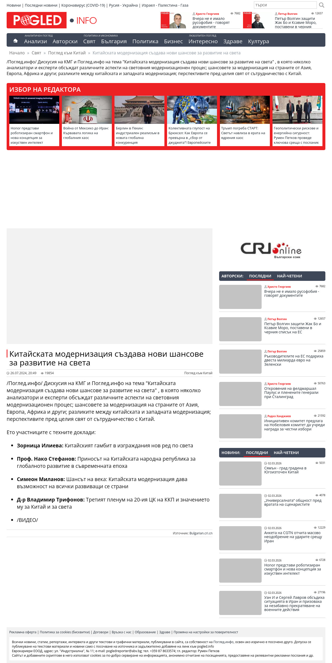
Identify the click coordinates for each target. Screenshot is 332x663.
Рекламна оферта (22, 632)
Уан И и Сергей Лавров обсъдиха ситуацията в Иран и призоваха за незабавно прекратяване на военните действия (294, 603)
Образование (145, 632)
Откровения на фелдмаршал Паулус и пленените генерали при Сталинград (291, 392)
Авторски (65, 41)
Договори (100, 632)
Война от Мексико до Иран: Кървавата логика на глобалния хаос (86, 133)
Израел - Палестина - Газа (165, 5)
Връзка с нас (121, 632)
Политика (146, 41)
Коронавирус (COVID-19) (83, 5)
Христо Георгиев (207, 14)
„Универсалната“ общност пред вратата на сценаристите (292, 502)
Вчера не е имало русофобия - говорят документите (211, 22)
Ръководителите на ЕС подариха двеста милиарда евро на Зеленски (294, 360)
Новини (14, 5)
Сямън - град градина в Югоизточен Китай (285, 470)
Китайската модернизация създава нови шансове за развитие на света (106, 358)
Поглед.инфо (224, 642)
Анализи (35, 41)
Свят (89, 41)
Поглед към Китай (67, 53)
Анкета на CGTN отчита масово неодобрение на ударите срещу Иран (293, 537)
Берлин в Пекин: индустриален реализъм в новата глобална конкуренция (137, 135)
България (114, 41)
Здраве (232, 41)
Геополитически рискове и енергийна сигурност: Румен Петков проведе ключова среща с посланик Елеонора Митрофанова (296, 138)
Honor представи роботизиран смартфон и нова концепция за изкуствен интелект (32, 135)
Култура (258, 41)
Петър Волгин (287, 14)
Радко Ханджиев (279, 416)
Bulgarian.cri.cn (201, 533)
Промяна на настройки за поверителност (206, 632)
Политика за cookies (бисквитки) (65, 632)
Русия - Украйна (123, 5)
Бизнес (173, 41)
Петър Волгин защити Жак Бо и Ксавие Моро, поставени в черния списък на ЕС (296, 24)
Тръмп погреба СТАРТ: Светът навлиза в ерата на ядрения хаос (243, 133)
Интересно (203, 41)
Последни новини (41, 5)
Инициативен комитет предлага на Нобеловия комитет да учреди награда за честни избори (294, 425)
